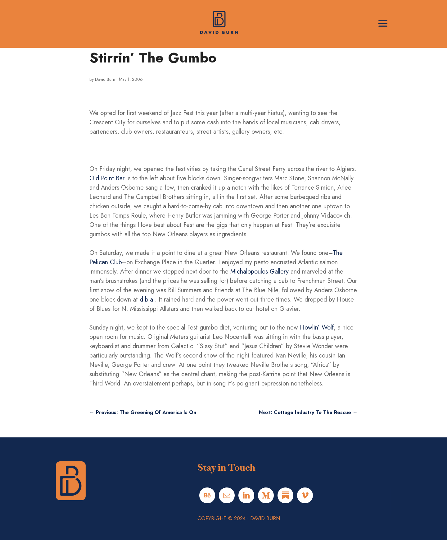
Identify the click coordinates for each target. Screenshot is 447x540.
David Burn (105, 79)
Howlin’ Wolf (317, 327)
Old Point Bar (106, 178)
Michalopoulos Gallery (259, 271)
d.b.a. (147, 299)
